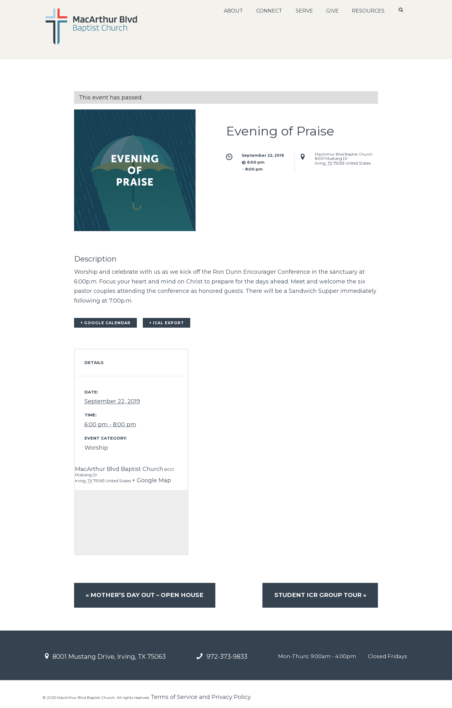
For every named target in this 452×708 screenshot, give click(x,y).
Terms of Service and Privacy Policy (201, 697)
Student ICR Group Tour (320, 595)
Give (332, 11)
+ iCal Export (166, 322)
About (233, 11)
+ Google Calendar (105, 322)
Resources (368, 11)
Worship (96, 447)
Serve (304, 11)
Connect (269, 11)
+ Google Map (151, 480)
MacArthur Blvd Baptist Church (119, 469)
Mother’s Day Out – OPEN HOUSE (145, 595)
